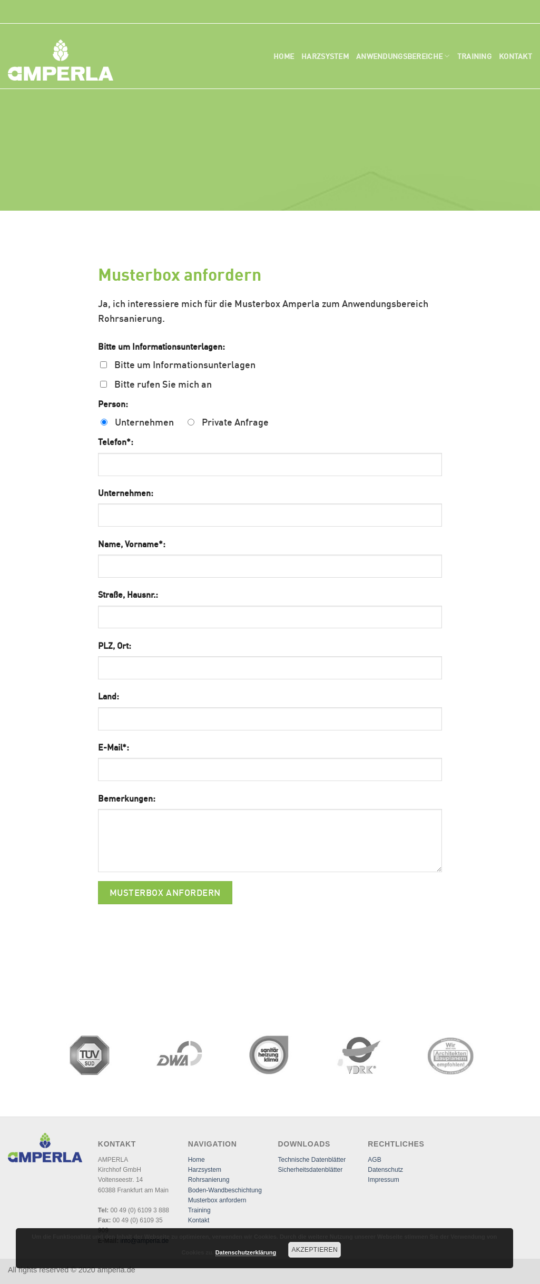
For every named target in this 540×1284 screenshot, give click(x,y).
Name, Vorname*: (131, 544)
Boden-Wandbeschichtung (225, 1190)
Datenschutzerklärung (246, 1252)
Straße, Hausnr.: (128, 594)
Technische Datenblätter (312, 1159)
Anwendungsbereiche (403, 56)
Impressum (383, 1179)
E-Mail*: (113, 747)
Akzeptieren (315, 1249)
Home (283, 56)
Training (474, 56)
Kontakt (515, 56)
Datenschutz (385, 1169)
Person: (113, 404)
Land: (108, 696)
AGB (374, 1159)
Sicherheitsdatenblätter (310, 1169)
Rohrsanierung (209, 1179)
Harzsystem (325, 56)
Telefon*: (115, 442)
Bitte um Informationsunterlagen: (161, 346)
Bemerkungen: (126, 798)
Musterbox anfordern (217, 1200)
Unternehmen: (125, 493)
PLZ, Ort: (114, 645)
